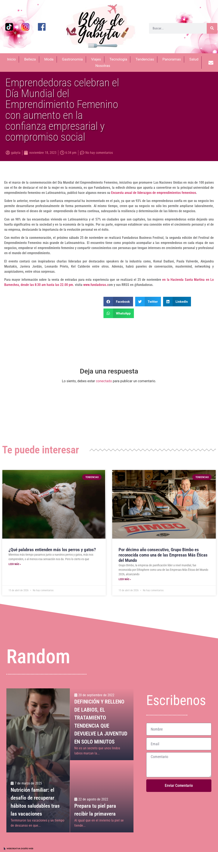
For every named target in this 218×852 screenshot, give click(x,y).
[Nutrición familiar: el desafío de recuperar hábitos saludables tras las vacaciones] (38, 760)
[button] (118, 301)
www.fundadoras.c (96, 285)
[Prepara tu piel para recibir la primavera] (101, 796)
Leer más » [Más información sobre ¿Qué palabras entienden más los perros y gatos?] (15, 564)
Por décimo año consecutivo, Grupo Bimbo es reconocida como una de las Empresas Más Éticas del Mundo (163, 555)
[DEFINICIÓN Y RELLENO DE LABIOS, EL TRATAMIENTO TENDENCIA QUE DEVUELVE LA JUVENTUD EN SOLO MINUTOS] (101, 724)
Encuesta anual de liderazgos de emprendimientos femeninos (153, 193)
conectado (104, 381)
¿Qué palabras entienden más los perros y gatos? (52, 549)
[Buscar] (212, 28)
